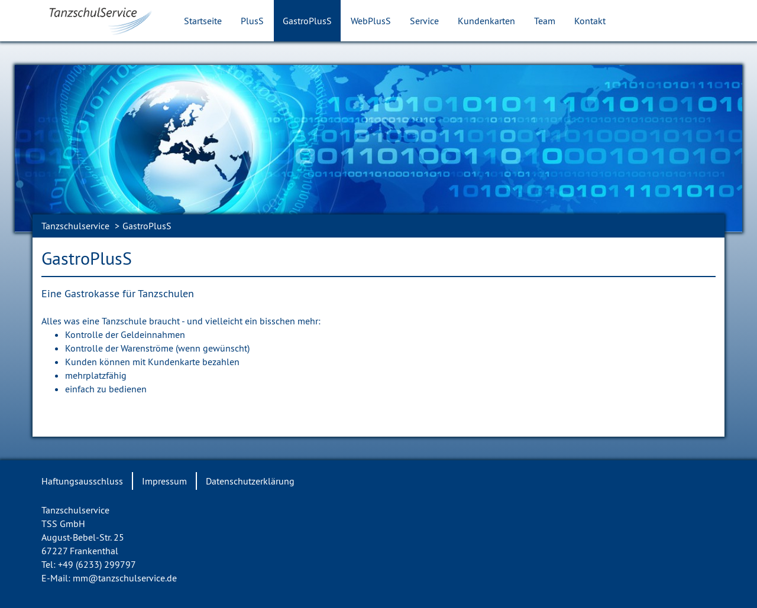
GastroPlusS (307, 21)
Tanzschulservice (75, 226)
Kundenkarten (486, 21)
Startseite (203, 21)
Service (424, 21)
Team (544, 21)
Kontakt (590, 21)
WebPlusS (371, 21)
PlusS (252, 21)
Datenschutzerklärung (250, 481)
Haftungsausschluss (82, 481)
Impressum (164, 481)
